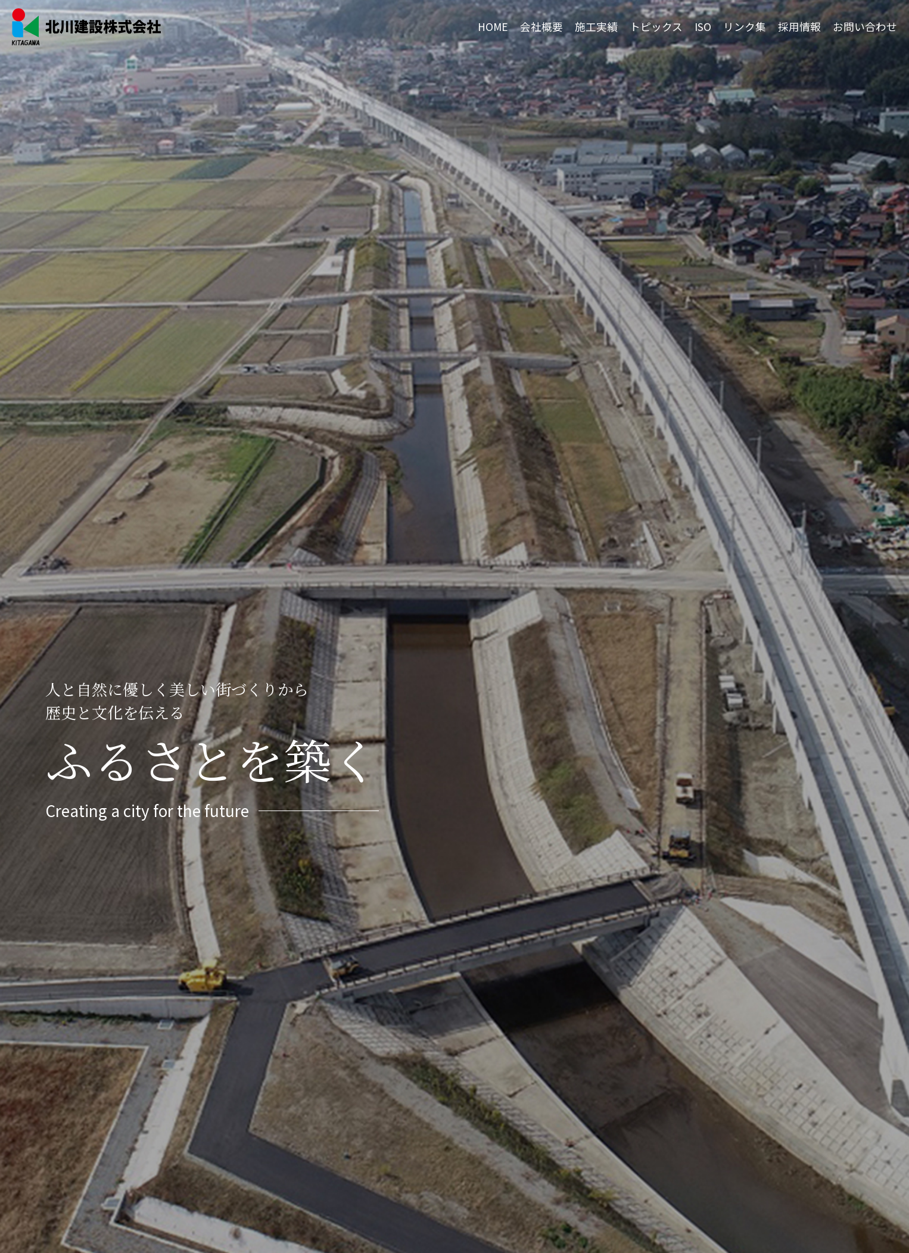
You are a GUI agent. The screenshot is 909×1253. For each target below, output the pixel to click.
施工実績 (596, 26)
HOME (493, 26)
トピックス (656, 26)
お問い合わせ (865, 26)
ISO (703, 26)
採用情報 (799, 26)
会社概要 (541, 26)
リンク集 (744, 26)
